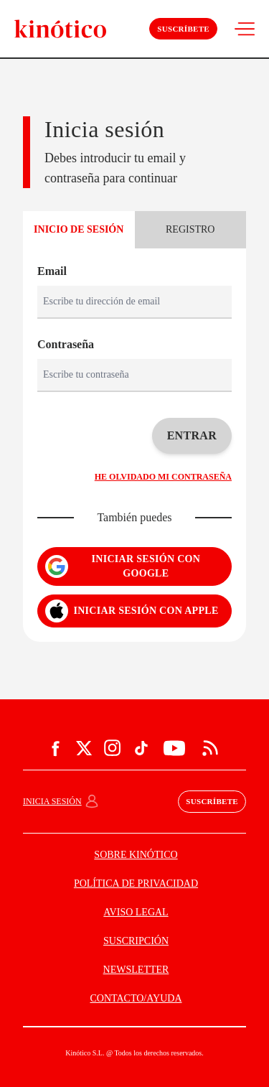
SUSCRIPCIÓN (136, 941)
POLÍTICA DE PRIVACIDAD (136, 883)
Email (52, 271)
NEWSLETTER (136, 969)
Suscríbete (183, 28)
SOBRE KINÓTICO (135, 854)
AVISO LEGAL (135, 912)
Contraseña (65, 344)
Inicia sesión (52, 801)
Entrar (192, 435)
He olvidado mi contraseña (163, 477)
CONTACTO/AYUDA (135, 998)
